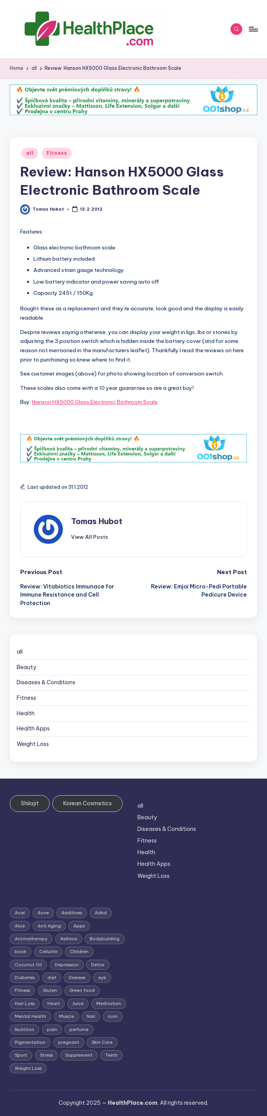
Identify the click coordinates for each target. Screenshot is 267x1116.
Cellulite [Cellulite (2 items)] (48, 951)
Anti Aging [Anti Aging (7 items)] (49, 926)
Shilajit (30, 803)
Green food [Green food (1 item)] (82, 990)
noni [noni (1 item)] (113, 1016)
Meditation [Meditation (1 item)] (108, 1003)
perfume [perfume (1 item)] (78, 1029)
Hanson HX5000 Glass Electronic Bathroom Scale (95, 401)
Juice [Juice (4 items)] (77, 1003)
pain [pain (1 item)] (52, 1029)
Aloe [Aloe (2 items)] (20, 926)
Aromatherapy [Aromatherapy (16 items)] (31, 938)
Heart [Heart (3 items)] (53, 1003)
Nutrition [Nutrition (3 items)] (24, 1029)
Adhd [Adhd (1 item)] (101, 912)
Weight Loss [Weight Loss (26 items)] (28, 1068)
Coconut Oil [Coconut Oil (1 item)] (28, 964)
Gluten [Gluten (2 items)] (50, 990)
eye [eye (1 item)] (102, 977)
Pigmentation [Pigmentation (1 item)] (30, 1042)
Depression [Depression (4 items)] (67, 964)
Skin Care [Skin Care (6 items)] (102, 1042)
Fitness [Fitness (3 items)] (22, 990)
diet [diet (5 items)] (51, 977)
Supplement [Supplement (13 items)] (78, 1055)
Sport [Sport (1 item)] (21, 1055)
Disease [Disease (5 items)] (77, 977)
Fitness (57, 153)
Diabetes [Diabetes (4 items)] (25, 977)
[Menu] (253, 29)
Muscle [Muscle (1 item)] (66, 1016)
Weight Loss (33, 744)
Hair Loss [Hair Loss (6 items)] (25, 1003)
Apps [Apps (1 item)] (79, 926)
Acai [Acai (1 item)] (20, 912)
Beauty (26, 667)
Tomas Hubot (96, 521)
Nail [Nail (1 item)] (91, 1016)
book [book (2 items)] (20, 951)
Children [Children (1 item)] (79, 951)
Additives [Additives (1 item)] (71, 912)
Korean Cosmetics (87, 803)
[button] (89, 536)
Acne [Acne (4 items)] (43, 912)
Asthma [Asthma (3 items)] (68, 938)
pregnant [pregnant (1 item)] (68, 1042)
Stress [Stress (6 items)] (46, 1055)
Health (26, 713)
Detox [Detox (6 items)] (97, 964)
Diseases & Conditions (46, 682)
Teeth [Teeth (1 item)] (111, 1055)
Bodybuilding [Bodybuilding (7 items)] (105, 938)
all (29, 153)
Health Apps (33, 728)
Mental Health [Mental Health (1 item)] (30, 1016)
